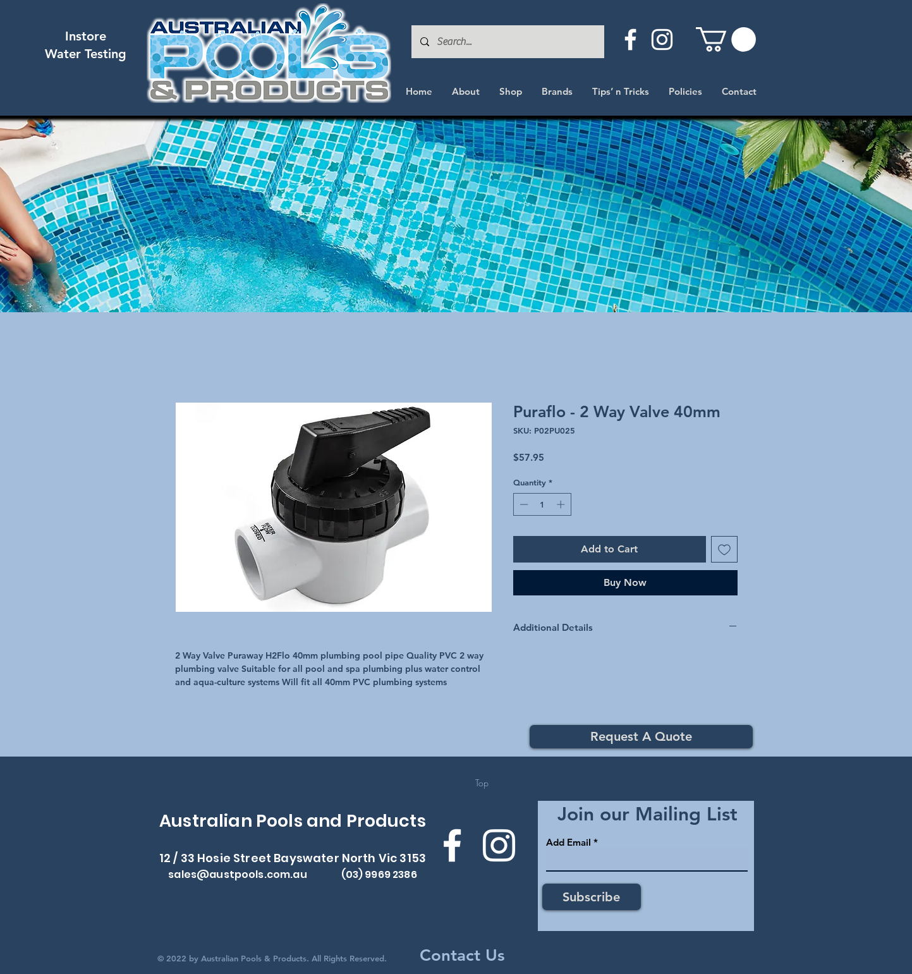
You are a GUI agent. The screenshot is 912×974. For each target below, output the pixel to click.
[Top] (482, 783)
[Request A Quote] (641, 736)
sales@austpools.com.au (237, 874)
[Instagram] (662, 39)
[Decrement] (522, 504)
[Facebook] (630, 39)
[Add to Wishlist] (724, 549)
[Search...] (507, 41)
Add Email (568, 842)
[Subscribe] (591, 897)
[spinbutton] (542, 504)
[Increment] (561, 504)
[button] (726, 39)
